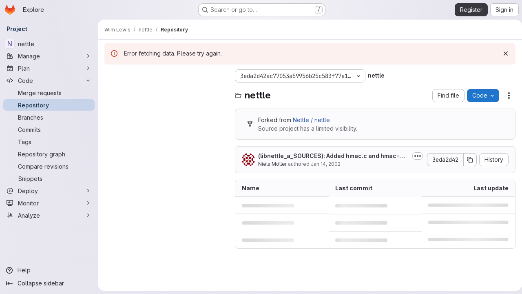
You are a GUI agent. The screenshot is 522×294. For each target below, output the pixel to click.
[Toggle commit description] (414, 156)
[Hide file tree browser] (110, 75)
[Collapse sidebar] (49, 283)
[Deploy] (49, 190)
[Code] (49, 80)
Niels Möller (272, 164)
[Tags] (49, 141)
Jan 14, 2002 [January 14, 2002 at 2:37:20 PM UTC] (326, 164)
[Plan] (49, 68)
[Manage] (49, 56)
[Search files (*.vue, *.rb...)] (165, 92)
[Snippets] (49, 178)
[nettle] (49, 43)
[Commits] (49, 129)
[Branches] (49, 117)
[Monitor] (49, 203)
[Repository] (49, 105)
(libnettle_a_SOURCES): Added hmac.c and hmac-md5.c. (331, 156)
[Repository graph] (49, 154)
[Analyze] (49, 215)
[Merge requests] (49, 92)
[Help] (49, 270)
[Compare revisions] (49, 166)
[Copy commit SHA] (466, 159)
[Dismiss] (502, 53)
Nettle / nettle (311, 119)
